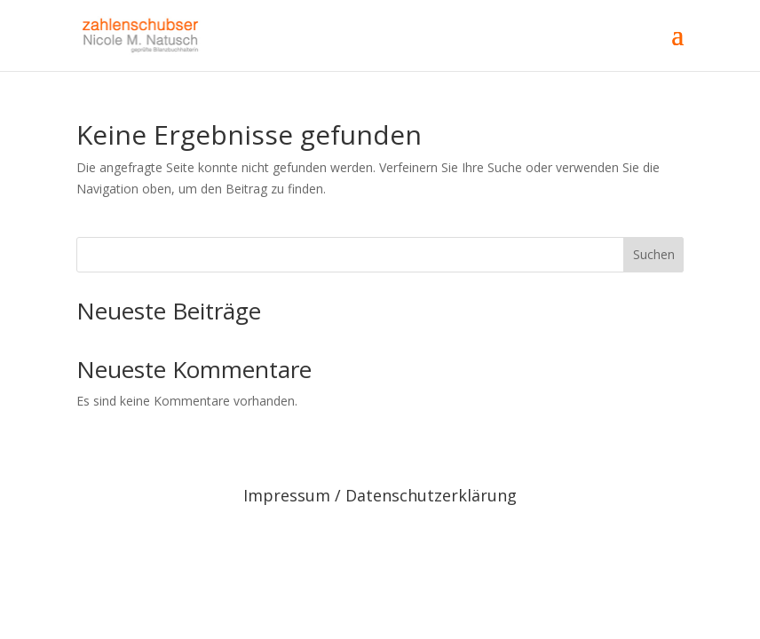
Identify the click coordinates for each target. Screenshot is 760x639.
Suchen (654, 254)
